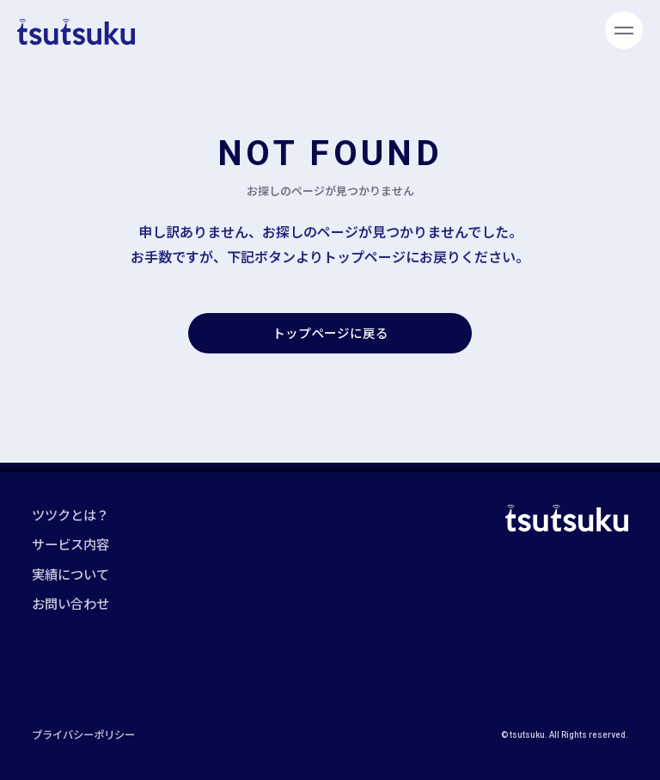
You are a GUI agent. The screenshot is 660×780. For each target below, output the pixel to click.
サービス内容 (70, 543)
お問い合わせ (70, 602)
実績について (70, 573)
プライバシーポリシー (83, 734)
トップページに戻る (330, 332)
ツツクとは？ (70, 514)
